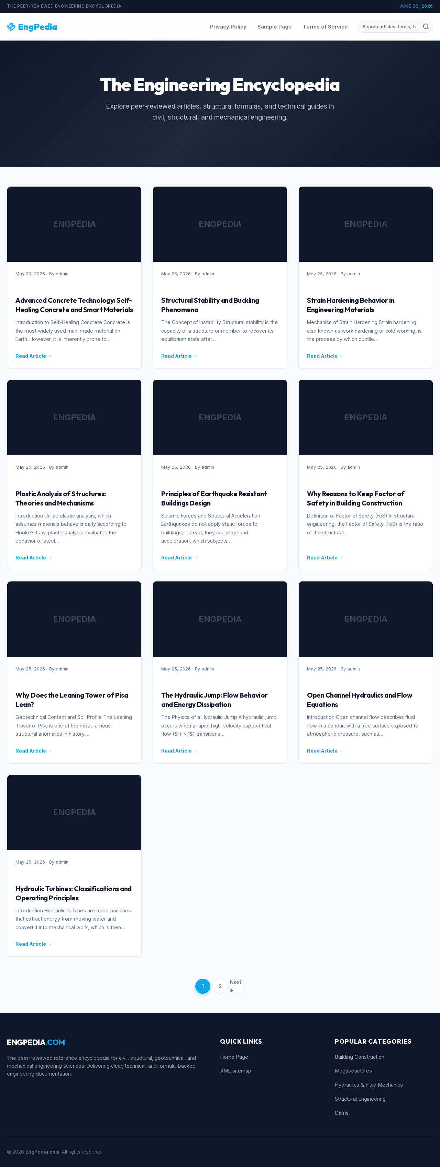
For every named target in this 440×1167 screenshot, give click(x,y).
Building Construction (359, 1057)
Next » (235, 986)
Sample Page (274, 27)
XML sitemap (235, 1071)
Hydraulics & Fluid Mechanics (369, 1085)
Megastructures (353, 1071)
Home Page (234, 1057)
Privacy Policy (228, 27)
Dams (342, 1113)
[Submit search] (426, 26)
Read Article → (33, 356)
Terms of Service (325, 27)
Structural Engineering (360, 1099)
